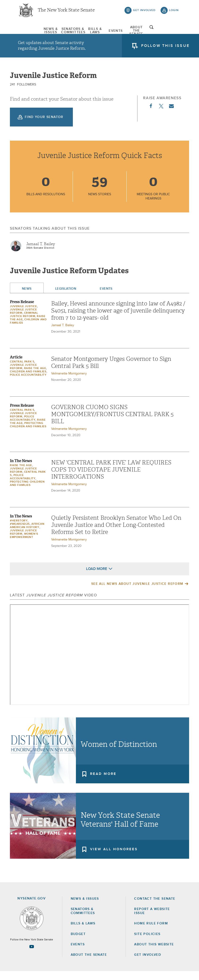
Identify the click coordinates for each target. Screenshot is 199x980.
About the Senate (89, 963)
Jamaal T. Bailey (40, 252)
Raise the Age (35, 377)
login (174, 11)
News (27, 297)
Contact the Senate (154, 907)
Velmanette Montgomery (69, 382)
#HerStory (19, 529)
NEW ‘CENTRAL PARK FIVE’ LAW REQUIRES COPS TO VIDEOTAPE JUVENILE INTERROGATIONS (111, 478)
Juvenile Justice (23, 315)
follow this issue (165, 48)
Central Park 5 (22, 370)
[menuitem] (29, 32)
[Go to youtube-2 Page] (31, 955)
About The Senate (153, 31)
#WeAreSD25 (20, 532)
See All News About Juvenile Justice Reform (137, 592)
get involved (144, 11)
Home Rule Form (151, 932)
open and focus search (174, 31)
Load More (96, 577)
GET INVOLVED (147, 963)
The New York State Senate (66, 11)
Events (122, 31)
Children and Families (28, 380)
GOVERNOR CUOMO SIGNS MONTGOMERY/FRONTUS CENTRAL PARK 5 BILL (112, 423)
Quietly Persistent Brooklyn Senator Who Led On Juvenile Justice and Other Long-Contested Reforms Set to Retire (116, 533)
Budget (78, 942)
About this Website (154, 953)
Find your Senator (44, 125)
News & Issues (30, 31)
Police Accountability (28, 383)
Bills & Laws (91, 31)
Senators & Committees (60, 31)
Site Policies (147, 942)
